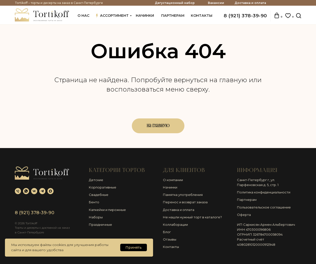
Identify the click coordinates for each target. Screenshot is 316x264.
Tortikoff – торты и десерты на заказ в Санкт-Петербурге (59, 3)
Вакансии (216, 3)
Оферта (244, 215)
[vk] (34, 191)
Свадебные (98, 195)
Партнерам (247, 200)
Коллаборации (175, 224)
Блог (167, 232)
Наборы (96, 217)
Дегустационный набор (175, 3)
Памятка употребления (183, 195)
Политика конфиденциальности (263, 192)
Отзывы (169, 239)
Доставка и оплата (250, 3)
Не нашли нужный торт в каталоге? (192, 217)
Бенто (94, 202)
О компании (173, 180)
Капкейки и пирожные (107, 210)
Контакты (171, 247)
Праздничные (100, 224)
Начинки (170, 187)
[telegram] (42, 191)
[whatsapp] (26, 191)
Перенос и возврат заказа (185, 202)
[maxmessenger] (50, 191)
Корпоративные (102, 187)
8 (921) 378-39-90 (245, 16)
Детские (96, 180)
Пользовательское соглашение (264, 207)
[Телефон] (18, 191)
